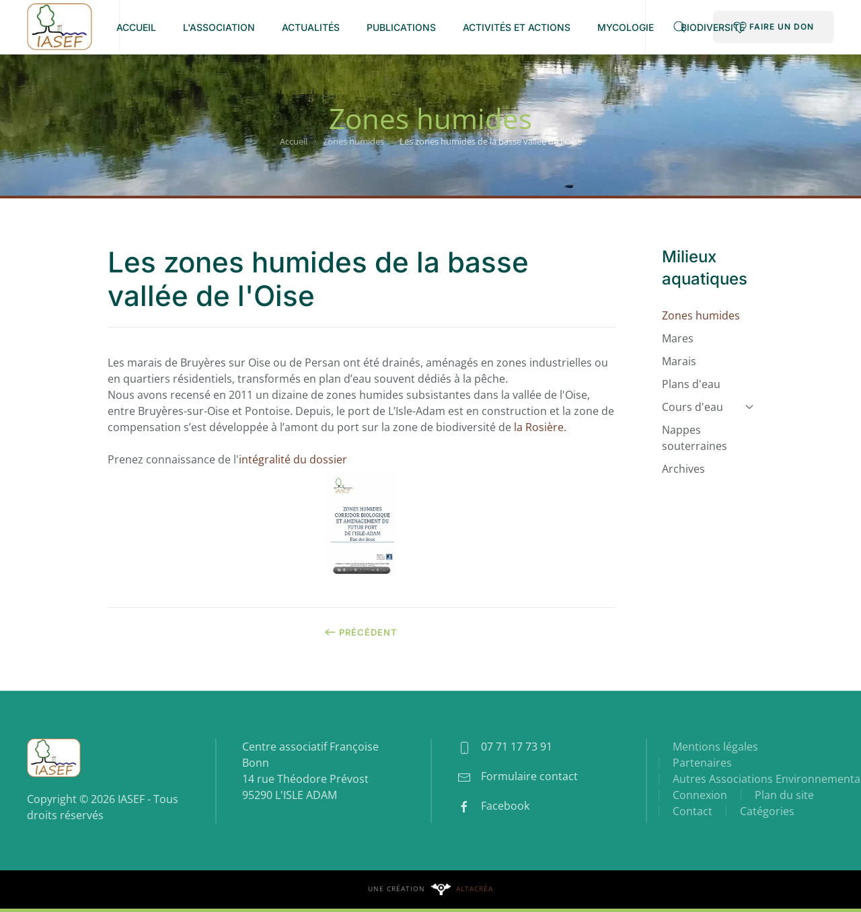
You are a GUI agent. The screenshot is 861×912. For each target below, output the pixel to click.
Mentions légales (715, 746)
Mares (678, 338)
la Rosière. (538, 427)
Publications (401, 27)
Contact (692, 811)
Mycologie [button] (625, 27)
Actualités (311, 27)
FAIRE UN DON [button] (773, 27)
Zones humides (701, 315)
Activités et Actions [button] (516, 27)
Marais (679, 361)
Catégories (767, 811)
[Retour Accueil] (59, 27)
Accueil (136, 27)
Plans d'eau (691, 384)
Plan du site (784, 795)
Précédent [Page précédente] (361, 632)
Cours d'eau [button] (707, 407)
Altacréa (474, 888)
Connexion (700, 795)
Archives (683, 468)
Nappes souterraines (694, 437)
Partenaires (702, 762)
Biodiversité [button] (713, 27)
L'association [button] (219, 27)
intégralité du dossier (293, 459)
